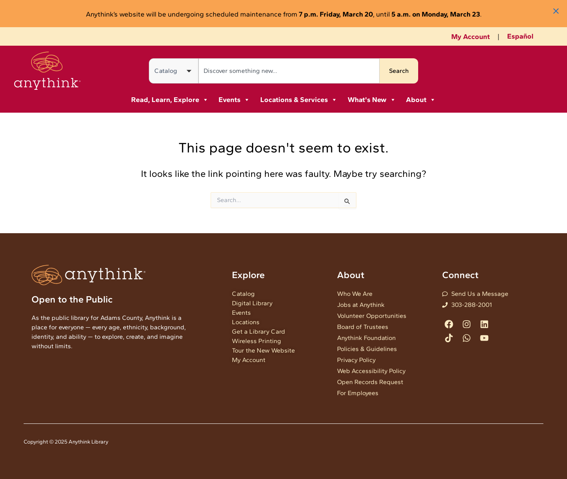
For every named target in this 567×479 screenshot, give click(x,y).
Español (520, 36)
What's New (372, 100)
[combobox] (289, 71)
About (421, 100)
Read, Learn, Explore (170, 100)
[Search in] (173, 71)
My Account (470, 36)
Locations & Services (298, 100)
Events (234, 100)
